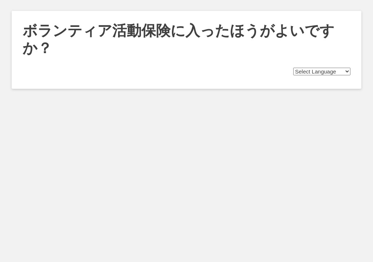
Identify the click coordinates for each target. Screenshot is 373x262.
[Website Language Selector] (321, 71)
